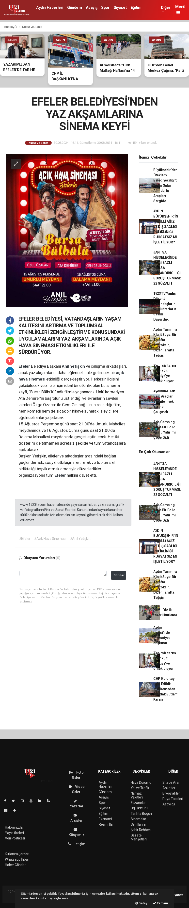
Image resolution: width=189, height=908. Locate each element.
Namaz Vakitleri (137, 795)
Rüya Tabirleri (172, 799)
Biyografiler (171, 793)
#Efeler (25, 539)
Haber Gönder (15, 865)
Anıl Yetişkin (74, 366)
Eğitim (136, 7)
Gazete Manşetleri (139, 837)
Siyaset (120, 7)
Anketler (168, 788)
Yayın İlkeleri (14, 833)
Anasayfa (11, 27)
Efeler (24, 366)
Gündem (74, 7)
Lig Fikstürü (139, 808)
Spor (105, 7)
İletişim (76, 844)
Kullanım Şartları (17, 854)
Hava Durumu (141, 782)
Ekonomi (105, 819)
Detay (141, 903)
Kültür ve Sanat (32, 27)
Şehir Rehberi (141, 830)
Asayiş (91, 7)
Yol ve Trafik (140, 788)
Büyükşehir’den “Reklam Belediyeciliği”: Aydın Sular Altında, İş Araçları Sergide (165, 185)
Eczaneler (138, 803)
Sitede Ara (170, 782)
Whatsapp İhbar (17, 859)
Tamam (160, 903)
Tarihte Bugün (141, 814)
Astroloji (168, 804)
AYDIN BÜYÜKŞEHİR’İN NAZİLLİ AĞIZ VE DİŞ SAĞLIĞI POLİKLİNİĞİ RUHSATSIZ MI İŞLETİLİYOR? (165, 226)
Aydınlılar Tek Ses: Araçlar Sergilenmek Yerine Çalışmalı (164, 401)
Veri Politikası (15, 838)
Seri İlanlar (139, 824)
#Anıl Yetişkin (80, 539)
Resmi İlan (106, 824)
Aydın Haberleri (49, 7)
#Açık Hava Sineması (50, 539)
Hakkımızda (14, 827)
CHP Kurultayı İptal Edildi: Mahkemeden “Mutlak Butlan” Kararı (165, 689)
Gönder (119, 575)
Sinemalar (138, 819)
